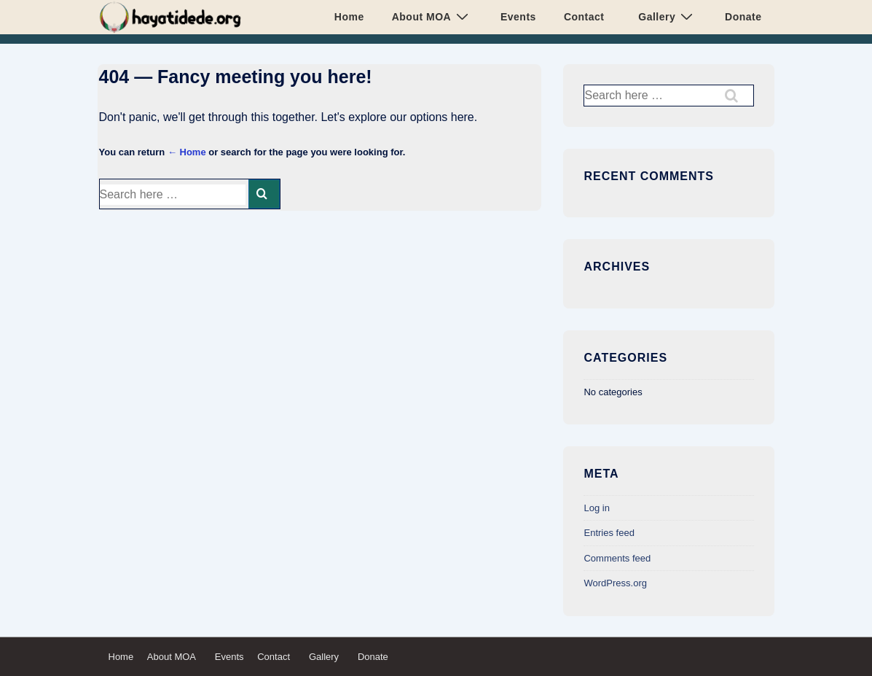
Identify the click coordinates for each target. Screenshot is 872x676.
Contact (584, 17)
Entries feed (609, 532)
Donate (739, 17)
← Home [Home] (187, 152)
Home (349, 17)
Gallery (664, 16)
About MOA (432, 16)
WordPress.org (615, 583)
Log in (596, 507)
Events (515, 17)
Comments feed (617, 558)
